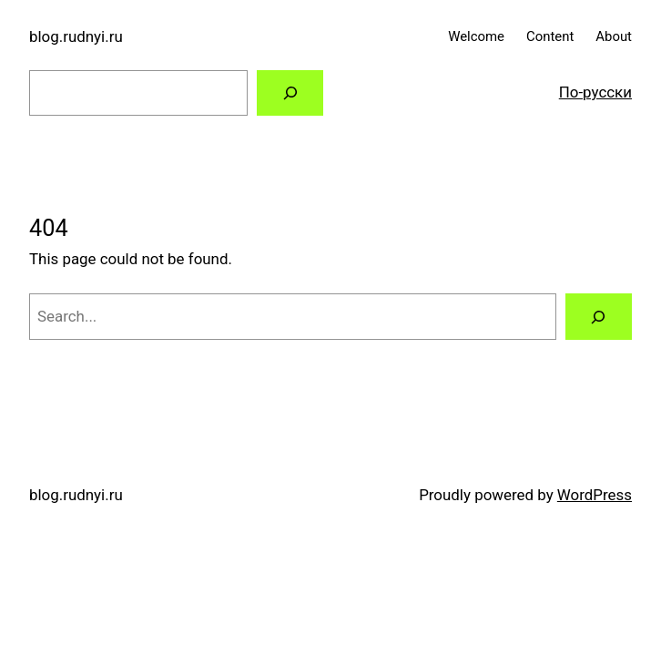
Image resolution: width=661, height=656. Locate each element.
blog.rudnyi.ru (76, 36)
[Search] (290, 93)
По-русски (595, 92)
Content (550, 36)
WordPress (594, 495)
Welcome (476, 36)
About (613, 36)
